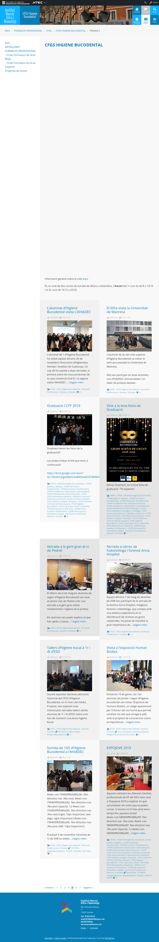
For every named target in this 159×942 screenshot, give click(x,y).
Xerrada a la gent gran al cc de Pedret (68, 548)
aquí (85, 279)
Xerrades (86, 851)
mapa (83, 927)
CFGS (49, 30)
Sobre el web (60, 938)
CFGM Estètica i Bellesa (117, 498)
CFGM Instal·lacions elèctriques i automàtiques (68, 491)
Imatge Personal (114, 875)
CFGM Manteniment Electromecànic (63, 494)
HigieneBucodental (56, 851)
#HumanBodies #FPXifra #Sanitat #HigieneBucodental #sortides (128, 733)
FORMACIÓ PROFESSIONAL (20, 51)
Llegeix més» (76, 382)
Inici (7, 30)
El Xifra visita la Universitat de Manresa (127, 310)
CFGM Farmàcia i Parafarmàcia (75, 489)
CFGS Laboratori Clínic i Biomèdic (74, 506)
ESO (7, 43)
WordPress (109, 938)
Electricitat (131, 872)
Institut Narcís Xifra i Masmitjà (10, 15)
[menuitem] (16, 2)
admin (113, 754)
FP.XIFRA (75, 848)
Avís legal (48, 938)
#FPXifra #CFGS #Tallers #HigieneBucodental (64, 733)
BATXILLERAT (12, 47)
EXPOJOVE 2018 (119, 748)
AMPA (112, 495)
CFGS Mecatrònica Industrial (60, 508)
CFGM (53, 483)
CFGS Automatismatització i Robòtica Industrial (68, 496)
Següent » (88, 887)
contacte (94, 927)
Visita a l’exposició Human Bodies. (127, 649)
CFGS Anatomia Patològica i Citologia (124, 510)
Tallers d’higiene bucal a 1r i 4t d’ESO (68, 649)
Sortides (77, 851)
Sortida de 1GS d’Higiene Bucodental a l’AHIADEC (66, 750)
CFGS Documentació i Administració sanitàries (68, 498)
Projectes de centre (16, 71)
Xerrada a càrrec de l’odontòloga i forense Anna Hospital (128, 550)
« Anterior (49, 887)
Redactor (54, 318)
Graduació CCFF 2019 (63, 405)
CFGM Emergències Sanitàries (71, 483)
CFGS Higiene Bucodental (71, 30)
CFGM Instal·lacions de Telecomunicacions (126, 503)
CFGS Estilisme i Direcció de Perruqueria (69, 502)
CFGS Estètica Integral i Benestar (62, 501)
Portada (72, 392)
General (63, 392)
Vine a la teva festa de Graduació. (124, 407)
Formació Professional (28, 30)
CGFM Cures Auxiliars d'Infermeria (66, 510)
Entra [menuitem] (155, 2)
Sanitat (69, 851)
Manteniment (129, 875)
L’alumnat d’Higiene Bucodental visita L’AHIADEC (69, 310)
